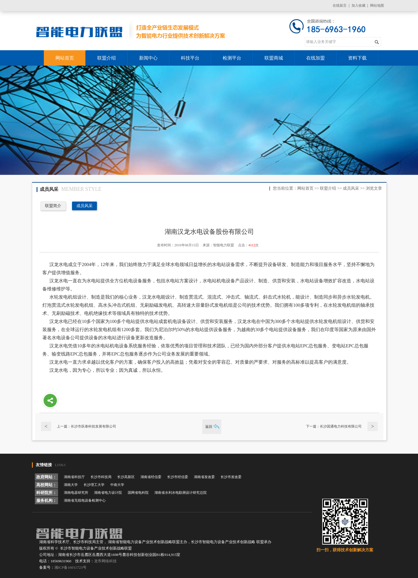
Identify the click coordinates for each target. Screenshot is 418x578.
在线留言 (340, 5)
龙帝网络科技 (105, 561)
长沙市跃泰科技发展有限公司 (93, 426)
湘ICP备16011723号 (70, 567)
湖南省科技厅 (74, 477)
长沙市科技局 (101, 477)
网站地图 (377, 5)
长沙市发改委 (231, 477)
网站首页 (305, 188)
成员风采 (351, 188)
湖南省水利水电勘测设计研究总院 (180, 493)
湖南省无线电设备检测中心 (85, 500)
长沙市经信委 (177, 477)
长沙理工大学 (94, 485)
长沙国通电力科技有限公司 (341, 426)
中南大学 (117, 485)
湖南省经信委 (150, 477)
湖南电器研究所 (76, 493)
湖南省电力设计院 (108, 493)
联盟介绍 (328, 188)
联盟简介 (53, 206)
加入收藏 (358, 5)
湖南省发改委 (204, 477)
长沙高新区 (126, 477)
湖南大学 (71, 485)
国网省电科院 (138, 493)
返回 (208, 427)
